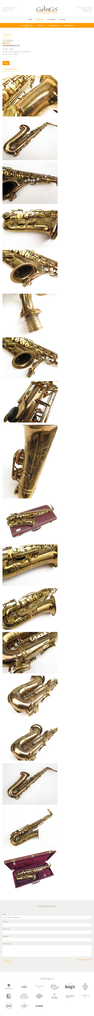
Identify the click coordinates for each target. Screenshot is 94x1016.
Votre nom (5, 921)
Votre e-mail (6, 929)
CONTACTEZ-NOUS (10, 69)
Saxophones (25, 25)
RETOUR (7, 35)
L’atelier (62, 19)
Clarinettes (53, 25)
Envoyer (7, 961)
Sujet (4, 914)
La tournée (51, 19)
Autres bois (67, 25)
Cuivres (39, 25)
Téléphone (5, 936)
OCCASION (39, 19)
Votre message (7, 944)
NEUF (30, 19)
